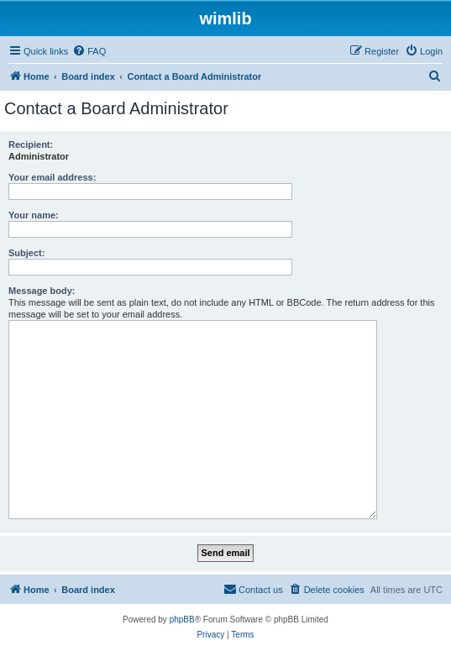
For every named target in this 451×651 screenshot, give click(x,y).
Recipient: (30, 144)
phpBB (182, 619)
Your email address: (52, 177)
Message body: (41, 291)
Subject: (26, 253)
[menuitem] (89, 51)
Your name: (33, 215)
